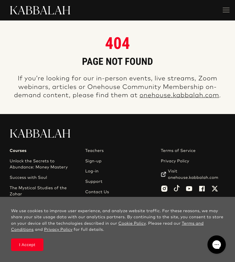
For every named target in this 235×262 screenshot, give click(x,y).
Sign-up (93, 161)
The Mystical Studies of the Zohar (38, 191)
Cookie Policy (132, 223)
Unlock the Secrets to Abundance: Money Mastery (39, 164)
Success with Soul (28, 177)
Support (93, 181)
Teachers (94, 151)
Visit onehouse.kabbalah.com (193, 174)
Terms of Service (178, 151)
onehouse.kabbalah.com (179, 95)
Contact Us (97, 192)
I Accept (27, 244)
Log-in (92, 171)
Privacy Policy (175, 161)
